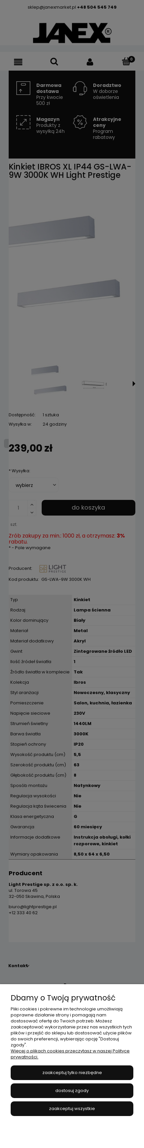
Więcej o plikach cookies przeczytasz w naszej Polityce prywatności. (70, 1054)
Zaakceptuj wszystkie (72, 1108)
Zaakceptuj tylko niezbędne (72, 1072)
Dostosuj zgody (72, 1090)
